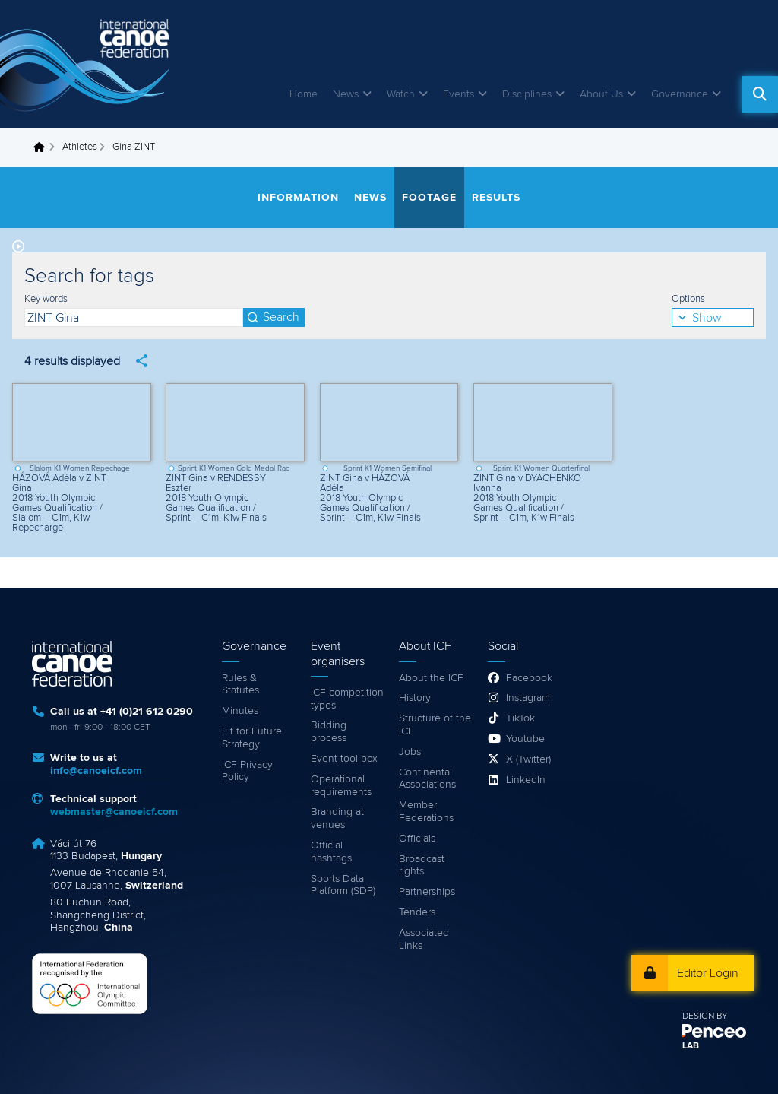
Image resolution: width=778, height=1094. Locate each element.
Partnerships (427, 891)
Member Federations (426, 811)
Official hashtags (331, 852)
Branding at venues (337, 818)
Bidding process (328, 732)
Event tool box (344, 758)
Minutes (240, 711)
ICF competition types (347, 699)
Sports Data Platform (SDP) (343, 885)
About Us (601, 94)
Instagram (528, 698)
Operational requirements (341, 786)
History (415, 698)
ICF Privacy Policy (247, 771)
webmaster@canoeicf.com (114, 812)
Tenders (417, 912)
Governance (679, 94)
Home (303, 94)
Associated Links (424, 939)
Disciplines (527, 94)
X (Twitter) (528, 759)
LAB (690, 1046)
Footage (429, 197)
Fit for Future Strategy (252, 738)
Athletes (79, 147)
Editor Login (707, 973)
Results (496, 197)
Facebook (529, 678)
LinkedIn (526, 780)
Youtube (525, 739)
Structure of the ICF (435, 725)
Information (298, 197)
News (346, 94)
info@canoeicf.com (96, 771)
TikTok (520, 718)
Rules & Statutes (240, 684)
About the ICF (431, 678)
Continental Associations (427, 779)
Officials (417, 838)
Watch (401, 94)
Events (458, 94)
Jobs (410, 752)
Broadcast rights (421, 865)
